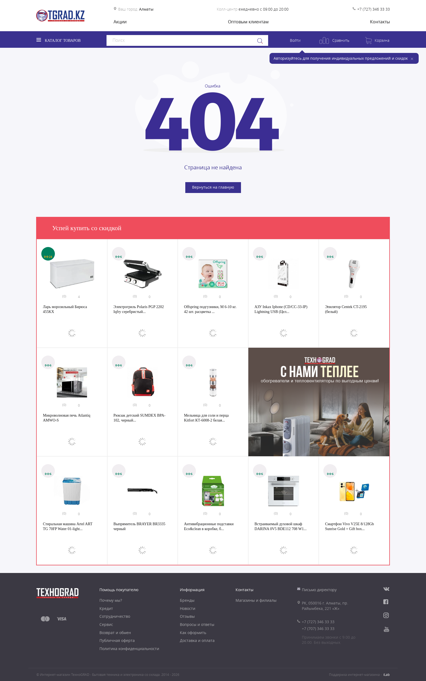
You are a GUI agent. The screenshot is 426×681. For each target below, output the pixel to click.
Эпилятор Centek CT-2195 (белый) (346, 309)
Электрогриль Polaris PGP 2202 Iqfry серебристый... (139, 309)
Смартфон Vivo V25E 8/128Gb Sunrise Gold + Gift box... (349, 526)
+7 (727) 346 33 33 (373, 9)
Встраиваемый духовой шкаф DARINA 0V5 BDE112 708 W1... (281, 526)
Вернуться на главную (213, 187)
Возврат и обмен (115, 632)
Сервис (106, 624)
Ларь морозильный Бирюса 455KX (65, 309)
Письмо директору (319, 589)
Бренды (187, 600)
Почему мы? (110, 600)
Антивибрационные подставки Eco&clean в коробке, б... (209, 526)
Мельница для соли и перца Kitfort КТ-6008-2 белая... (206, 417)
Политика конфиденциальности (129, 648)
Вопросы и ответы (197, 624)
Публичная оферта (117, 640)
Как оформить (193, 632)
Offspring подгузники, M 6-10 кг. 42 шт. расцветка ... (210, 309)
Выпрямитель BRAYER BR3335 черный (139, 526)
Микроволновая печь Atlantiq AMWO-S (66, 417)
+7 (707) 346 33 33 (318, 628)
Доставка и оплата (197, 640)
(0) (64, 296)
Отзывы (187, 616)
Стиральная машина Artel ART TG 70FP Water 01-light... (67, 526)
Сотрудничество (114, 616)
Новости (187, 608)
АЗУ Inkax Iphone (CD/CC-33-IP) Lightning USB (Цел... (281, 309)
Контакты (380, 22)
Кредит (106, 608)
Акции (120, 22)
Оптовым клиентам (248, 22)
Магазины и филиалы (256, 600)
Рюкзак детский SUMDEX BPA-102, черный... (139, 417)
